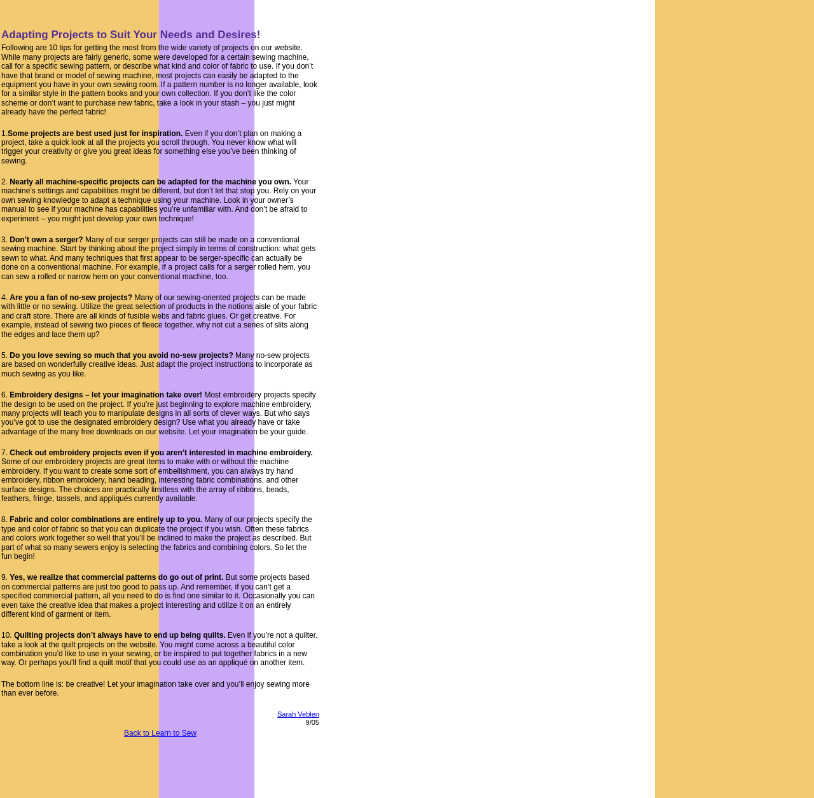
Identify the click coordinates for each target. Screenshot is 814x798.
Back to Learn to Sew (160, 733)
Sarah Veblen (298, 714)
